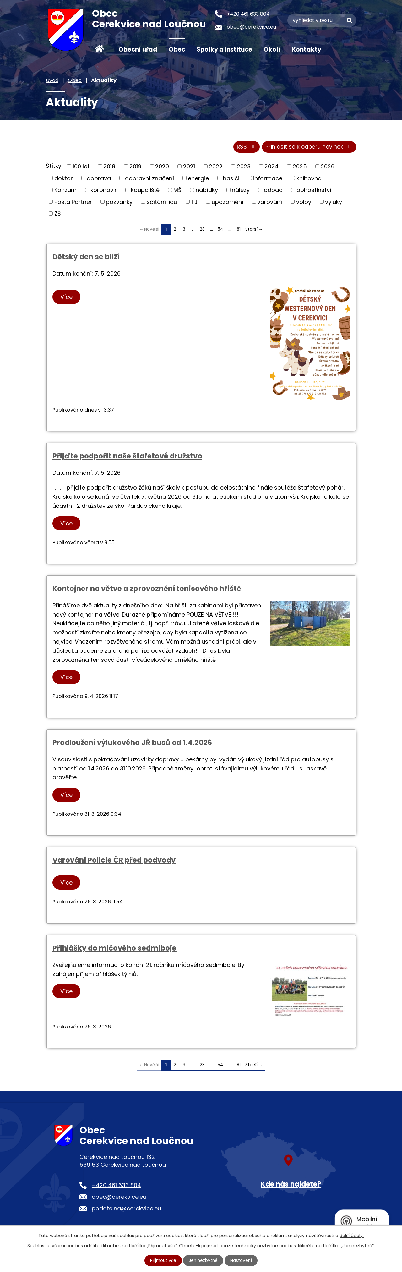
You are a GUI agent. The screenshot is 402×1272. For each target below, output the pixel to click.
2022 (216, 167)
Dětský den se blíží (85, 258)
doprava (99, 179)
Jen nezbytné (204, 1260)
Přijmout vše (162, 1260)
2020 (162, 167)
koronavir (103, 191)
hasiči (231, 179)
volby (303, 202)
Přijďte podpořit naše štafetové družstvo (127, 457)
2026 (327, 167)
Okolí (271, 49)
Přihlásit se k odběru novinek (308, 148)
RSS (244, 148)
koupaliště (145, 191)
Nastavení (242, 1260)
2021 (189, 167)
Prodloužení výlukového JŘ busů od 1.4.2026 (132, 743)
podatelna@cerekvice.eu (126, 1210)
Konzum (65, 191)
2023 (244, 167)
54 (220, 230)
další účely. (352, 1235)
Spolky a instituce (224, 49)
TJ (194, 202)
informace (267, 179)
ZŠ (57, 214)
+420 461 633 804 (116, 1186)
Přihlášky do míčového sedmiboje (114, 949)
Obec (177, 49)
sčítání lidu (162, 202)
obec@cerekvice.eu (119, 1198)
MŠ (177, 191)
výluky (333, 202)
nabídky (207, 191)
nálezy (241, 191)
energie (198, 179)
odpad (273, 191)
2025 (300, 167)
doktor (63, 179)
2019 (135, 167)
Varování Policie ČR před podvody (114, 861)
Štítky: (54, 167)
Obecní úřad (137, 49)
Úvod (99, 49)
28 (202, 230)
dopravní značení (149, 179)
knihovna (309, 179)
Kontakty (306, 49)
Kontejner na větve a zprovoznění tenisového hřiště (146, 589)
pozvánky (119, 202)
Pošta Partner (73, 202)
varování (269, 202)
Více (67, 298)
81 (239, 230)
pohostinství (313, 191)
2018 (109, 167)
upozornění (227, 202)
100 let (81, 167)
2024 (271, 167)
